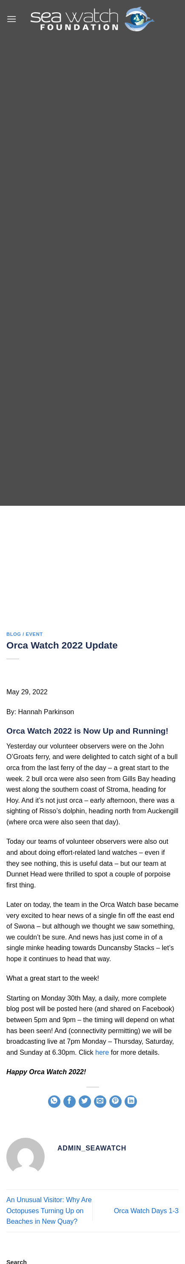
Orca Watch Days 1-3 (146, 1210)
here (102, 1052)
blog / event (24, 634)
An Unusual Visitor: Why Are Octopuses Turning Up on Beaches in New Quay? (49, 1210)
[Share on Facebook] (70, 1102)
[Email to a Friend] (100, 1102)
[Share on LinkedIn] (131, 1102)
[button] (11, 18)
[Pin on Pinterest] (115, 1102)
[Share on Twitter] (85, 1102)
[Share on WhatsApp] (54, 1102)
